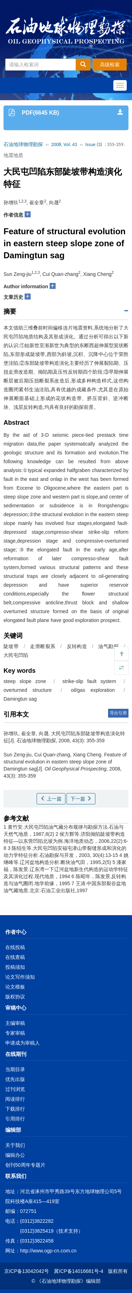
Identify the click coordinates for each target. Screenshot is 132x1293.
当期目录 (15, 1069)
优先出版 (15, 1079)
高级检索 (110, 64)
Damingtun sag (20, 699)
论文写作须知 (20, 977)
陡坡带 (11, 646)
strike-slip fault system (89, 681)
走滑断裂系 (42, 646)
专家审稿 (15, 1033)
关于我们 (15, 1145)
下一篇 (81, 799)
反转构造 (77, 646)
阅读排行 (15, 1099)
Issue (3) (93, 144)
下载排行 (15, 1109)
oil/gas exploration (92, 690)
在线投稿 (15, 947)
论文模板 (15, 987)
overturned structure (28, 690)
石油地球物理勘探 (23, 144)
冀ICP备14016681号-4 (78, 1271)
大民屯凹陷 (16, 655)
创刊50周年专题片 (25, 1165)
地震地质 (13, 155)
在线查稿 (15, 957)
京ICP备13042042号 (26, 1271)
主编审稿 (15, 1023)
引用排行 (15, 1119)
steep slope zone (25, 681)
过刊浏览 (15, 1089)
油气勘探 (108, 646)
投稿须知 (15, 967)
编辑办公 (15, 1155)
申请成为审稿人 (22, 1043)
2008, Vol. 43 (64, 144)
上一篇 (51, 799)
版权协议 (15, 996)
